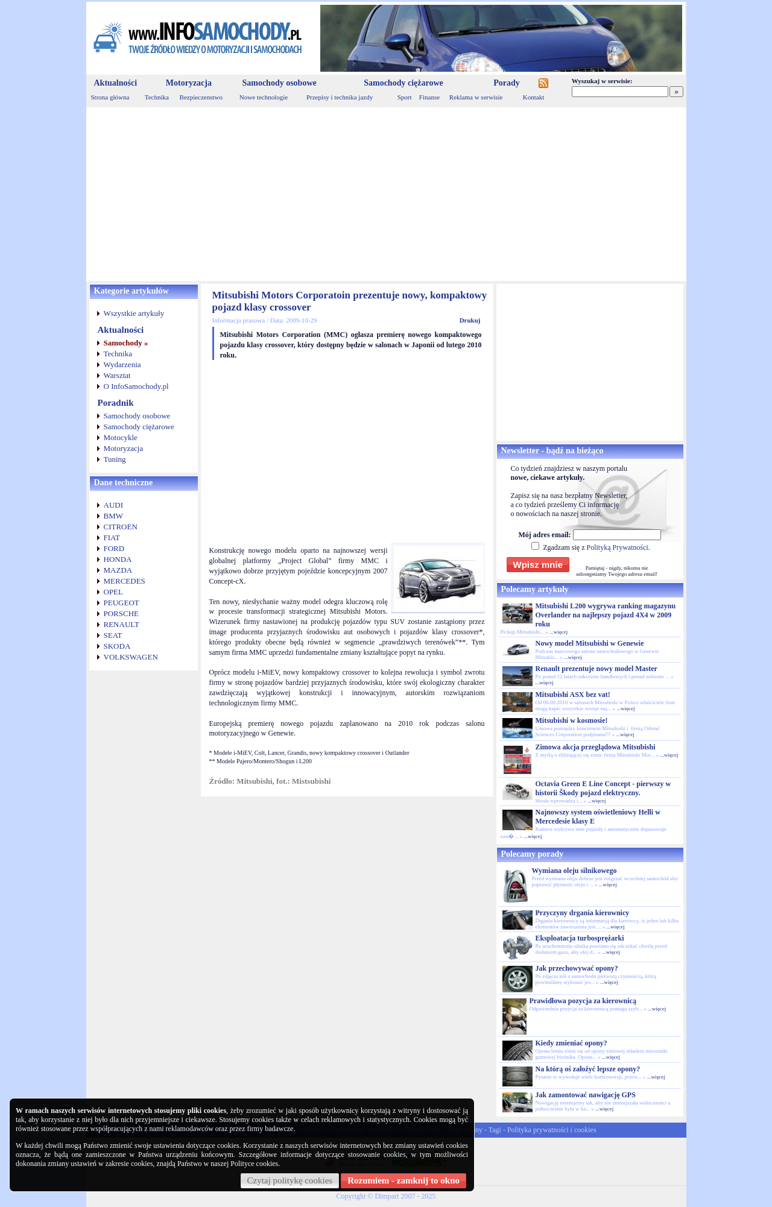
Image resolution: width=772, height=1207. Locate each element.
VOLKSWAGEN (131, 656)
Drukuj (470, 320)
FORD (114, 548)
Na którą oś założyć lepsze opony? (588, 1069)
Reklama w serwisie (476, 97)
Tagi (495, 1130)
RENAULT (121, 624)
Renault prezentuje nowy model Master (596, 668)
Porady (506, 82)
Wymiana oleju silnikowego (574, 870)
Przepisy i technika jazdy (339, 97)
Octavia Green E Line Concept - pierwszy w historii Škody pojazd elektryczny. (603, 788)
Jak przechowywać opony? (577, 968)
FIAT (112, 537)
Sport (404, 97)
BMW (114, 515)
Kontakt (533, 97)
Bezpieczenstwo (201, 97)
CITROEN (121, 526)
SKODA (117, 646)
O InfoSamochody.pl (136, 386)
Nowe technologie (263, 97)
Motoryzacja (189, 82)
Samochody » (126, 342)
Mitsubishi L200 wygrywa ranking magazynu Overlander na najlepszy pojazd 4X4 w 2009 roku (606, 615)
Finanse (429, 97)
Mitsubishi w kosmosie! (572, 720)
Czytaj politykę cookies (290, 1180)
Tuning (115, 459)
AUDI (114, 504)
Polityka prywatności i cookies (551, 1130)
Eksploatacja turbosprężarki (580, 938)
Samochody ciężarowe (403, 82)
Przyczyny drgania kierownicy (583, 913)
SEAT (113, 635)
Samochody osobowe (279, 82)
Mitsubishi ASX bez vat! (573, 694)
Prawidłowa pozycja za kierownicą (583, 1001)
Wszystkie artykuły (134, 313)
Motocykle (121, 437)
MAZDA (118, 570)
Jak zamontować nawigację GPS (586, 1095)
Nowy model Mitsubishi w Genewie (590, 643)
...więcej (558, 632)
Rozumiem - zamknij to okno (403, 1180)
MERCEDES (124, 580)
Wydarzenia (122, 364)
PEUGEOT (121, 602)
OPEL (114, 591)
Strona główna (110, 97)
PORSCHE (121, 613)
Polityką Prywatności (617, 547)
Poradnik (116, 403)
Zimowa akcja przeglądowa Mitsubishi (596, 747)
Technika (157, 97)
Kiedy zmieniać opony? (571, 1043)
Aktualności (116, 82)
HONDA (118, 559)
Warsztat (117, 375)
